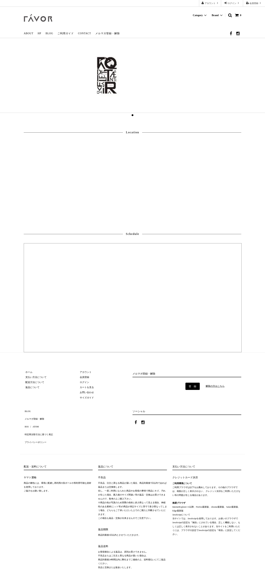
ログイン (232, 3)
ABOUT (28, 33)
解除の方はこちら (216, 386)
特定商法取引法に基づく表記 (40, 427)
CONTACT (84, 33)
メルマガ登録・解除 (107, 33)
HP (39, 33)
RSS (26, 422)
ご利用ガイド (65, 33)
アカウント (210, 3)
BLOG (49, 33)
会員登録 (254, 3)
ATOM (33, 422)
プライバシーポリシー (36, 433)
